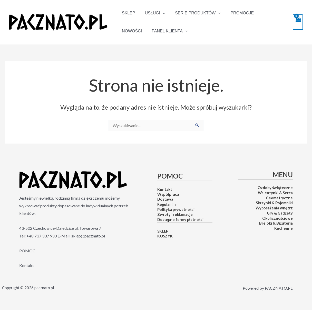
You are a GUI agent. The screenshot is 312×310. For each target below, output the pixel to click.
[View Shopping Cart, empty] (298, 22)
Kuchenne (283, 228)
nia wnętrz (283, 208)
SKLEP (127, 13)
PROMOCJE (236, 13)
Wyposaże (265, 208)
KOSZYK (165, 236)
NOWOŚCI (267, 13)
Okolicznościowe (277, 218)
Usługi (150, 13)
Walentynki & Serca (275, 193)
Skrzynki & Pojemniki (274, 203)
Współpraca (168, 194)
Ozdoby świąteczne (275, 187)
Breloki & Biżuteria (276, 223)
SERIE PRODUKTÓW (191, 13)
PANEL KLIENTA (136, 31)
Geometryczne (279, 198)
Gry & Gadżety (280, 213)
